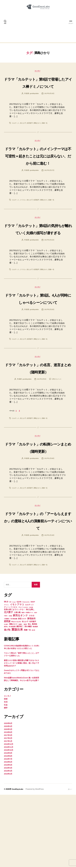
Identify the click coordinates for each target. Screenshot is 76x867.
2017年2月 (8, 810)
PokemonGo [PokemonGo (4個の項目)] (26, 674)
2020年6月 (8, 796)
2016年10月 (8, 822)
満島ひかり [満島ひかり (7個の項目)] (13, 696)
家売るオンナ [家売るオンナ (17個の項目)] (20, 687)
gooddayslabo (34, 104)
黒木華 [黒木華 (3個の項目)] (33, 702)
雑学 (5, 780)
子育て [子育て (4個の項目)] (6, 688)
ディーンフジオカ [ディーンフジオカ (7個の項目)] (10, 679)
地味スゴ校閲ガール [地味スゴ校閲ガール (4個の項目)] (27, 685)
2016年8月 (8, 828)
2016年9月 (8, 825)
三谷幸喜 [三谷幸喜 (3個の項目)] (31, 679)
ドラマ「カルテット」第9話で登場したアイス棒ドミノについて (38, 89)
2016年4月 (8, 840)
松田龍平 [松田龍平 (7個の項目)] (32, 694)
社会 (5, 777)
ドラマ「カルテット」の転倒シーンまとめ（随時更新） (38, 507)
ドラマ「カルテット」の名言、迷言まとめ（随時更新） (38, 420)
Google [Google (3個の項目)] (14, 674)
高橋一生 (46, 134)
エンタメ (38, 74)
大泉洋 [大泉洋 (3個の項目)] (35, 684)
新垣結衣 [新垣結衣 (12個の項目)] (31, 691)
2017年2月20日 (49, 358)
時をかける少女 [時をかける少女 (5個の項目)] (16, 694)
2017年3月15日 (49, 104)
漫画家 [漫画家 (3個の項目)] (25, 696)
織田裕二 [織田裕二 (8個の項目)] (19, 699)
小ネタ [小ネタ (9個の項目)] (31, 688)
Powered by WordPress (36, 861)
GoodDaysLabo (18, 861)
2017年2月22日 (49, 281)
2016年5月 (8, 837)
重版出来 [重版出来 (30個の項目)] (17, 701)
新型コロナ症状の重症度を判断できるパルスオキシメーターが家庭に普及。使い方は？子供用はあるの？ (21, 735)
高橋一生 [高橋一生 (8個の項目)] (27, 702)
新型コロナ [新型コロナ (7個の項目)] (22, 691)
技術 (5, 771)
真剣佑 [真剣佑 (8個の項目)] (34, 696)
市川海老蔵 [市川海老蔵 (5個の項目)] (13, 691)
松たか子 (24, 134)
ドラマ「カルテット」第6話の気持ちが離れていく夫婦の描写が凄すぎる (38, 262)
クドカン (24, 226)
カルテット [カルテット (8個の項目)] (29, 677)
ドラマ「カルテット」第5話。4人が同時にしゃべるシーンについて (38, 343)
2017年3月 (8, 807)
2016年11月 (8, 819)
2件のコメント (57, 435)
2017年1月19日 (49, 607)
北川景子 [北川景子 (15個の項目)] (8, 684)
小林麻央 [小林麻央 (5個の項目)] (6, 691)
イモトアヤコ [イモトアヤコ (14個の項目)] (17, 676)
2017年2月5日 (42, 435)
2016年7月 (8, 831)
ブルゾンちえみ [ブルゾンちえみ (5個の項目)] (23, 679)
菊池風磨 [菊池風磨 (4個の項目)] (35, 699)
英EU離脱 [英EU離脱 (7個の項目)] (28, 699)
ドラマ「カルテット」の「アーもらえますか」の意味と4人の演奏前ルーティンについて (38, 588)
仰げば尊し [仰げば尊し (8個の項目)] (30, 682)
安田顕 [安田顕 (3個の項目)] (10, 688)
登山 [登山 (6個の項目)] (29, 696)
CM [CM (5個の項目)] (10, 674)
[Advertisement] (38, 31)
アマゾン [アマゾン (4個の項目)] (6, 677)
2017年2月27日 (49, 196)
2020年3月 (8, 802)
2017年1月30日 (49, 522)
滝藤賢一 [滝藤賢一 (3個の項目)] (20, 696)
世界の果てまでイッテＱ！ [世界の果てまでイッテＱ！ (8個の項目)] (14, 682)
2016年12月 (8, 816)
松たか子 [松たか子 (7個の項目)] (25, 694)
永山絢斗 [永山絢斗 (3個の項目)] (6, 696)
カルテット (16, 134)
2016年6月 (8, 834)
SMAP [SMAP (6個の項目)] (32, 674)
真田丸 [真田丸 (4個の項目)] (6, 699)
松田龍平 (31, 134)
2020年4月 (8, 799)
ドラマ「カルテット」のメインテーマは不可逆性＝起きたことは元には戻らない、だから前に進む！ (38, 174)
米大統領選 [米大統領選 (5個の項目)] (12, 699)
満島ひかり (39, 134)
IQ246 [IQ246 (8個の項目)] (19, 674)
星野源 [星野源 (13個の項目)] (7, 693)
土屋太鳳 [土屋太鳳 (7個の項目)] (17, 685)
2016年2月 (8, 846)
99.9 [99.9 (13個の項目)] (6, 674)
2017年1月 (8, 813)
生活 (5, 774)
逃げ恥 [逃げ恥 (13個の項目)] (7, 702)
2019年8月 (8, 805)
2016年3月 (8, 843)
